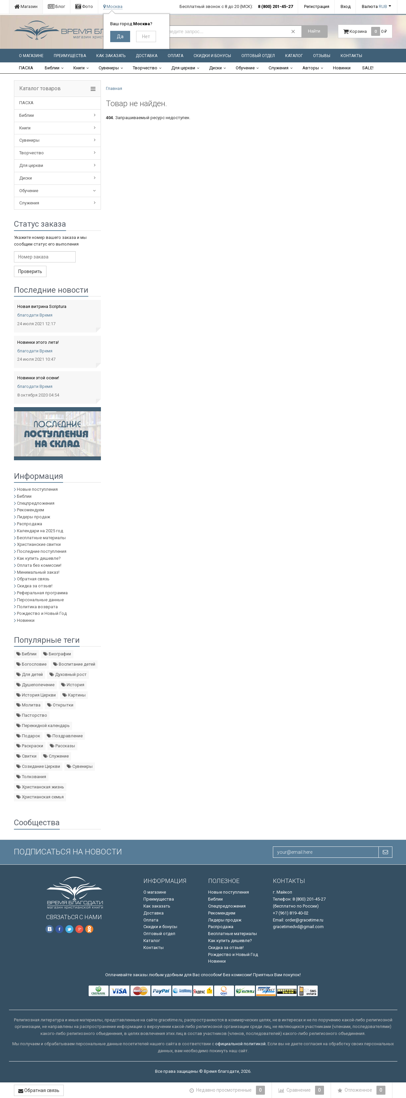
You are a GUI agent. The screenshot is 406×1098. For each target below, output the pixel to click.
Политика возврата (37, 606)
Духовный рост (68, 674)
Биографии (57, 653)
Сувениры (109, 67)
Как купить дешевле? (39, 558)
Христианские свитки (39, 544)
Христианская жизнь (40, 786)
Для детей (29, 674)
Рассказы (62, 745)
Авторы (310, 67)
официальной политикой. (241, 1043)
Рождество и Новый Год (42, 613)
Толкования (31, 776)
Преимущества (70, 55)
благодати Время (34, 315)
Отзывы (321, 55)
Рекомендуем (30, 509)
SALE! (367, 67)
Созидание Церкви (38, 766)
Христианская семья (40, 796)
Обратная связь (33, 578)
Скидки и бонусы (212, 55)
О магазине (31, 55)
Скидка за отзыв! (34, 585)
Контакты (351, 55)
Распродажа (29, 523)
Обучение (245, 67)
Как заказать (110, 55)
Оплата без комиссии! (39, 565)
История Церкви (36, 695)
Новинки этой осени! (38, 377)
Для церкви (183, 67)
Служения (278, 67)
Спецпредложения (35, 503)
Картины (74, 695)
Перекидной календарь (43, 725)
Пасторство (31, 715)
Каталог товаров (40, 89)
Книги (79, 67)
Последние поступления (41, 551)
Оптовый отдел (258, 55)
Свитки (26, 756)
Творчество (145, 67)
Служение (56, 756)
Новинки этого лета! (38, 342)
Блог (56, 6)
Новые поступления (37, 489)
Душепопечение (35, 684)
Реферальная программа (42, 592)
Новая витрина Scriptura (41, 306)
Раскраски (29, 745)
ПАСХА (26, 67)
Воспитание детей (74, 664)
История (72, 684)
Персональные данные (40, 599)
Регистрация (316, 6)
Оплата (175, 55)
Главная (114, 88)
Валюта (374, 6)
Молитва (28, 704)
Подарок (28, 735)
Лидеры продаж (33, 516)
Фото (84, 6)
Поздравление (65, 735)
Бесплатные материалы (41, 537)
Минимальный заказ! (38, 572)
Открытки (60, 704)
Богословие (31, 664)
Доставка (146, 55)
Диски (215, 67)
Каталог (294, 55)
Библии (52, 67)
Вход (346, 6)
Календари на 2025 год (40, 530)
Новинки (342, 67)
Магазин (26, 6)
